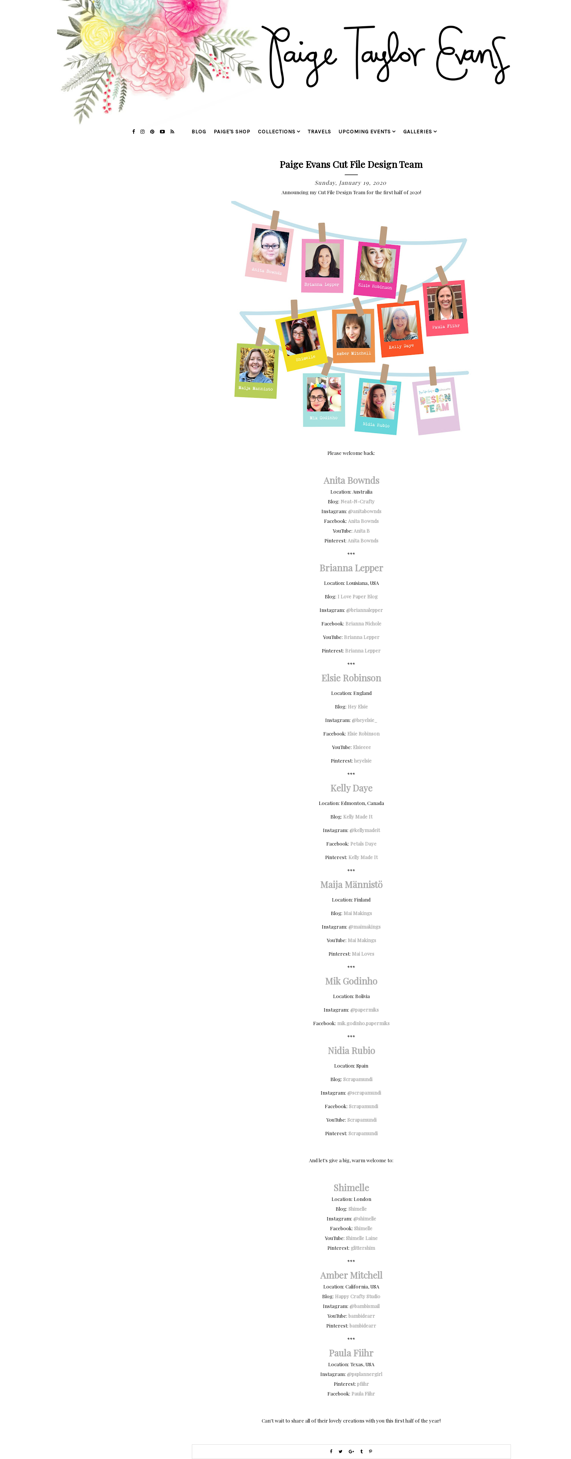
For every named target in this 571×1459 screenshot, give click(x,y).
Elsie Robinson (363, 733)
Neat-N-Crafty (357, 501)
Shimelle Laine (362, 1238)
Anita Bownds (363, 521)
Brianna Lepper (362, 637)
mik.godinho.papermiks (363, 1023)
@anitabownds (364, 511)
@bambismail (365, 1306)
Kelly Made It (357, 816)
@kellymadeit (365, 830)
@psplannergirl (364, 1374)
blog (198, 131)
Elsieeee (362, 747)
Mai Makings (358, 913)
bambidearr (361, 1315)
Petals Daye (363, 843)
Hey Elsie (358, 706)
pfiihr (363, 1383)
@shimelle (364, 1218)
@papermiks (364, 1009)
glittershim (363, 1248)
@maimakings (364, 926)
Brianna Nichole (363, 623)
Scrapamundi (357, 1079)
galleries (417, 131)
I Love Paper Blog (357, 596)
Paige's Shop (232, 131)
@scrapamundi (364, 1092)
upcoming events (365, 131)
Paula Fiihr (363, 1393)
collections (276, 131)
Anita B (362, 530)
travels (319, 131)
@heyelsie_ (364, 720)
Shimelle (357, 1208)
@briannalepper (364, 610)
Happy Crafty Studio (357, 1296)
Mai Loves (363, 953)
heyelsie (363, 760)
